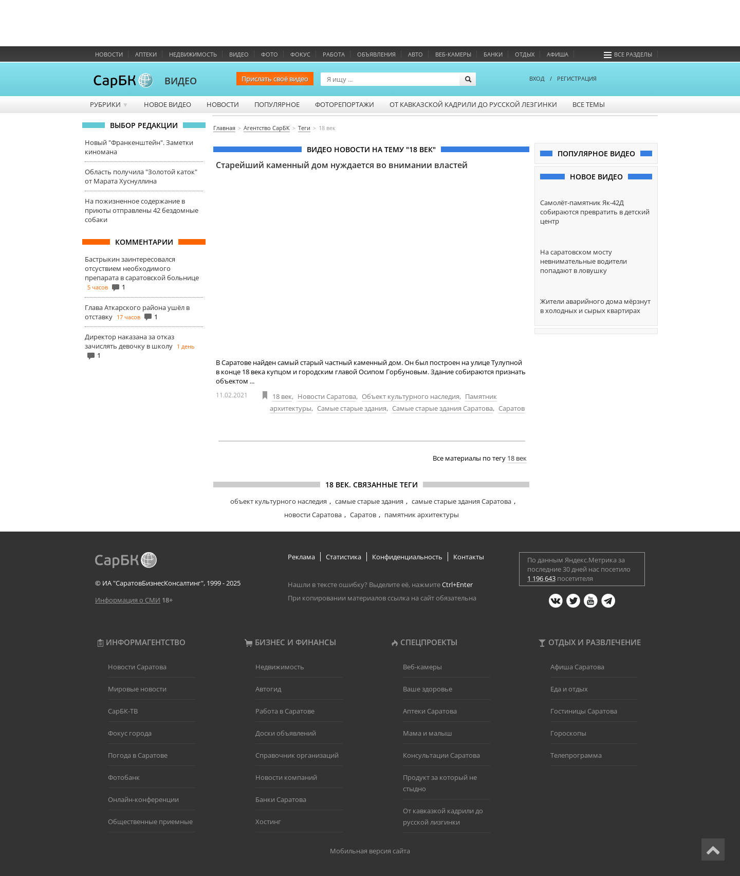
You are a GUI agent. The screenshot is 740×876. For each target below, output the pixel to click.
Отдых (524, 54)
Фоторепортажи (344, 104)
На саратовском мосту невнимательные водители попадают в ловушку (583, 261)
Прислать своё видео (275, 78)
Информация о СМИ (127, 600)
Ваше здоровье (427, 689)
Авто (415, 54)
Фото (269, 54)
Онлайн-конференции (143, 799)
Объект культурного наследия (410, 396)
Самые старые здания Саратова (442, 408)
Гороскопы (568, 733)
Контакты (468, 556)
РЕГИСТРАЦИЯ (577, 78)
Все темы (588, 104)
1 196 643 (541, 578)
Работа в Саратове (284, 711)
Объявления (376, 54)
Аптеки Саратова (430, 711)
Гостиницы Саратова (583, 711)
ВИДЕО (180, 81)
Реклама (301, 556)
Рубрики (109, 104)
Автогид (268, 689)
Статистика (343, 556)
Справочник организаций (297, 755)
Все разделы (628, 54)
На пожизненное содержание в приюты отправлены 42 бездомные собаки (141, 210)
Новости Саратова (327, 396)
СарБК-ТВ (123, 711)
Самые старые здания (351, 408)
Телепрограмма (576, 755)
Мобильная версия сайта (370, 850)
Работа (334, 54)
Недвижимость (193, 54)
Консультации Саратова (441, 755)
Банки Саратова (280, 799)
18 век (282, 396)
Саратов (511, 408)
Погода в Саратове (138, 755)
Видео (239, 54)
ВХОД (537, 78)
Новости (109, 54)
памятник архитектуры (421, 514)
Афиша (557, 54)
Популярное (277, 104)
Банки (493, 54)
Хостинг (268, 821)
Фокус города (130, 733)
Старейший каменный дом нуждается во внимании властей (342, 165)
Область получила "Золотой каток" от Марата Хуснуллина (141, 176)
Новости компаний (286, 777)
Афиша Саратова (577, 666)
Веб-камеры (453, 54)
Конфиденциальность (407, 556)
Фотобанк (124, 777)
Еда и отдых (569, 689)
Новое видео (167, 104)
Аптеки (146, 54)
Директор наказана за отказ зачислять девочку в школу (129, 341)
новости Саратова (313, 514)
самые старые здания (369, 501)
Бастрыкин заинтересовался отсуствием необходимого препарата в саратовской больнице (142, 268)
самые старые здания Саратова (461, 501)
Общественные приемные (150, 821)
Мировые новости (137, 689)
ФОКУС (300, 54)
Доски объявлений (285, 733)
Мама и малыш (427, 733)
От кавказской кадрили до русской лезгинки (473, 104)
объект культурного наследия (278, 501)
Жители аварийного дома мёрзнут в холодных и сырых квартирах (595, 306)
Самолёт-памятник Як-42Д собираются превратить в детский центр (595, 212)
